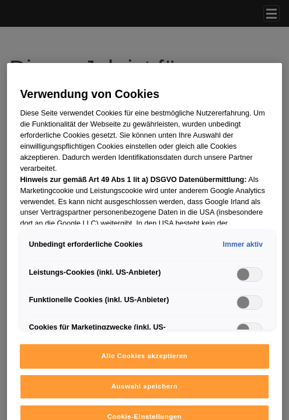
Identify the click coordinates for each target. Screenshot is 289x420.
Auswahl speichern (144, 386)
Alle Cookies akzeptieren (145, 355)
